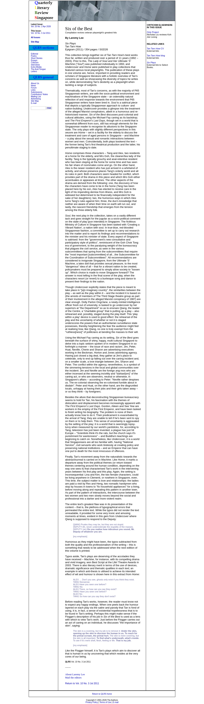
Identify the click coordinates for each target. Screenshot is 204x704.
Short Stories (36, 58)
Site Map (35, 101)
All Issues (35, 37)
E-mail (33, 103)
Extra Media (36, 67)
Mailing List (36, 96)
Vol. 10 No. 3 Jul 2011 (40, 33)
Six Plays (151, 62)
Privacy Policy (91, 702)
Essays (34, 60)
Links (33, 90)
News (33, 85)
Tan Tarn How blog (156, 55)
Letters (34, 71)
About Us (35, 83)
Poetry (34, 56)
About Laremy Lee (75, 674)
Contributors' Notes (39, 94)
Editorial (34, 54)
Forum (34, 88)
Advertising (36, 99)
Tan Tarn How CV (155, 48)
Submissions (36, 92)
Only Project (153, 32)
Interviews (35, 65)
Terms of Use (105, 702)
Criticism (34, 63)
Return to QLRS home (102, 694)
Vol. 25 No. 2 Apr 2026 (41, 26)
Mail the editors (73, 677)
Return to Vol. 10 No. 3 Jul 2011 (82, 683)
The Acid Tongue (38, 69)
